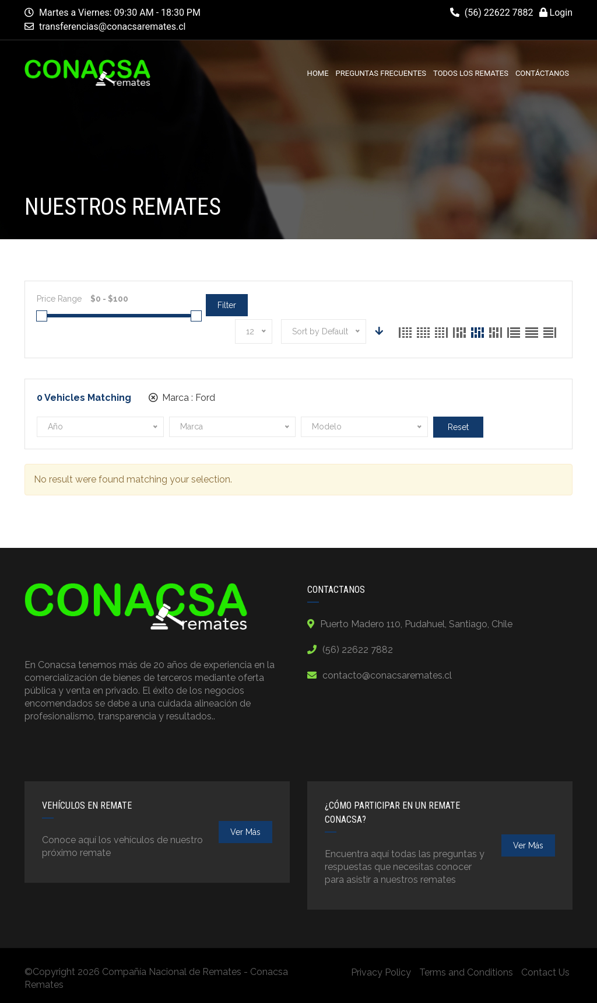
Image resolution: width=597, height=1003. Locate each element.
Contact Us (545, 972)
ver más (245, 832)
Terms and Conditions (466, 972)
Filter (226, 305)
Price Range (59, 298)
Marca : (182, 397)
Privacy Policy (381, 972)
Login (556, 12)
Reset (458, 427)
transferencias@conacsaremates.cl (112, 26)
